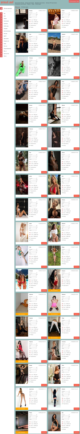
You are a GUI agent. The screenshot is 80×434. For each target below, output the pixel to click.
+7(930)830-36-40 (42, 318)
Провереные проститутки (20, 4)
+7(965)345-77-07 (74, 318)
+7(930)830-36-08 (42, 223)
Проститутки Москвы (19, 2)
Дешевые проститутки (40, 2)
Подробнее (44, 30)
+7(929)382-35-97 (74, 199)
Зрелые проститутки (29, 2)
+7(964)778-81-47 (74, 389)
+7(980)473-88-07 (42, 10)
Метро (33, 4)
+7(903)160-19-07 (42, 412)
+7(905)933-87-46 (74, 152)
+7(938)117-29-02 (42, 176)
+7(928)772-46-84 (74, 247)
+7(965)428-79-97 (74, 294)
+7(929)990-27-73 (42, 389)
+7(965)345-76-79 (42, 294)
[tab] (18, 7)
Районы (29, 4)
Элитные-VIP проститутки (51, 2)
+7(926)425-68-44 (74, 270)
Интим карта (38, 4)
